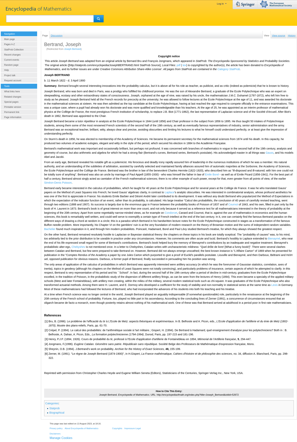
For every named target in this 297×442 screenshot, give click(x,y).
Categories (52, 403)
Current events (11, 60)
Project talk (9, 75)
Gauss (270, 152)
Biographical (56, 412)
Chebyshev (78, 246)
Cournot (233, 204)
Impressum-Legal (132, 428)
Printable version (12, 107)
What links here (12, 91)
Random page (11, 65)
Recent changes (12, 54)
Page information (12, 117)
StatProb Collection (14, 49)
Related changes (12, 96)
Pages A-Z (9, 44)
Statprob (54, 408)
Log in (220, 3)
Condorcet (171, 212)
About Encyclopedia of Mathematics (81, 428)
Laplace (169, 192)
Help (6, 70)
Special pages (11, 102)
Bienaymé (274, 238)
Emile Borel (212, 174)
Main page (9, 39)
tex (184, 65)
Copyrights (117, 428)
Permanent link (11, 112)
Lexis (274, 284)
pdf (178, 65)
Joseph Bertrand (72, 49)
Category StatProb (228, 69)
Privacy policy (56, 428)
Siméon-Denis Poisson (58, 182)
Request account (12, 80)
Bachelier (49, 229)
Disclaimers (55, 434)
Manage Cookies (61, 438)
